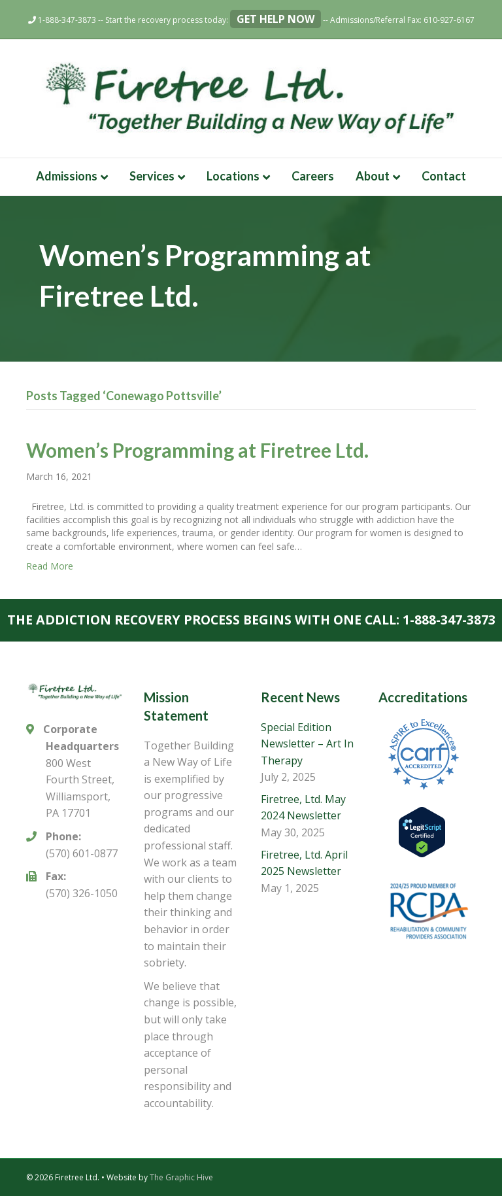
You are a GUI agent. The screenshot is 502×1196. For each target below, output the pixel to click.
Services (152, 176)
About (373, 176)
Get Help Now (275, 19)
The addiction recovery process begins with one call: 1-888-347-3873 (251, 619)
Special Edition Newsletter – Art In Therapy (307, 744)
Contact (444, 176)
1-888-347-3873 (62, 20)
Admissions (66, 176)
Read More (49, 566)
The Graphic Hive (181, 1177)
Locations (233, 176)
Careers (313, 176)
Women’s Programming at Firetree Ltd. (197, 450)
